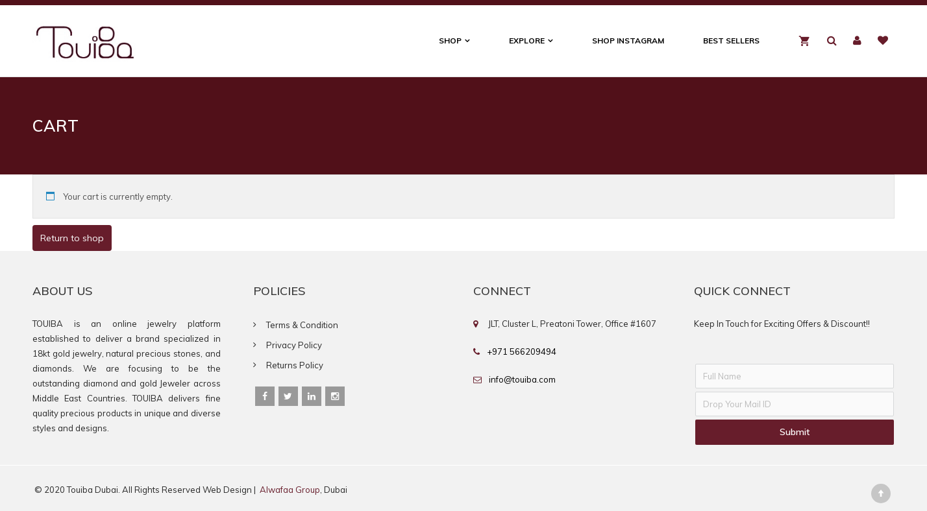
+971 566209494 (521, 351)
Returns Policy (294, 365)
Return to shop (72, 238)
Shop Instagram (628, 40)
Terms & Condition (302, 325)
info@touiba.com (522, 379)
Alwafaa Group (290, 489)
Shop (450, 40)
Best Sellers (731, 40)
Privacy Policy (294, 345)
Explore (527, 40)
